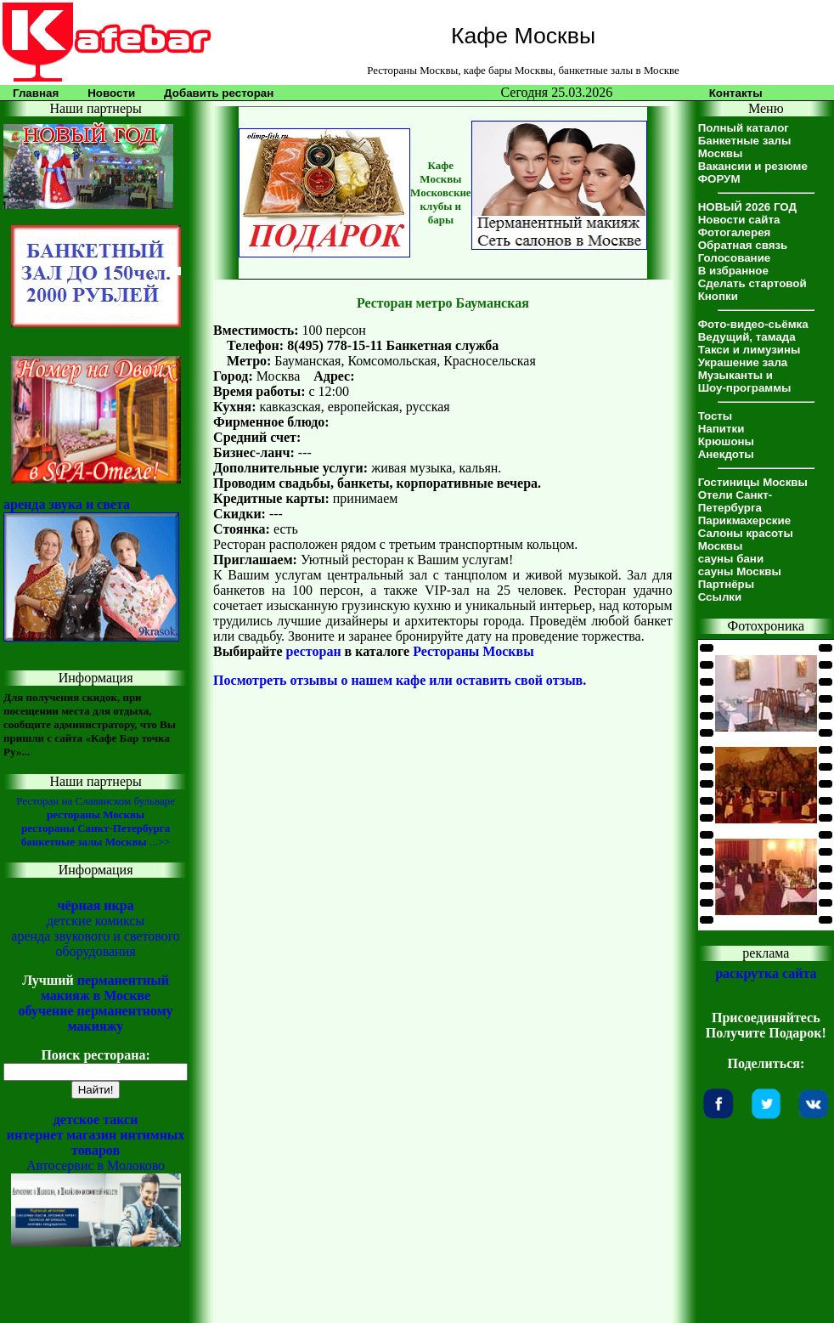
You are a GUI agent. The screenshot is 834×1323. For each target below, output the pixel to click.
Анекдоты (726, 454)
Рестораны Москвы (473, 651)
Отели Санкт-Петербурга (735, 501)
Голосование (734, 258)
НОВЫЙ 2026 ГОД (747, 207)
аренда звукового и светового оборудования (95, 943)
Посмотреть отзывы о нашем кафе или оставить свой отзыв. (399, 680)
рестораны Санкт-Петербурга (95, 828)
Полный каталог (743, 128)
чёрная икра (95, 905)
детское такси (96, 1119)
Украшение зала (743, 362)
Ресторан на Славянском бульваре (95, 800)
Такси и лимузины (749, 349)
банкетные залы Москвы (84, 841)
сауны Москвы (739, 571)
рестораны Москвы (95, 814)
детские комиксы (96, 920)
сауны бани (731, 558)
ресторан (313, 651)
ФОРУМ (719, 178)
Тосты (715, 416)
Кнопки (718, 296)
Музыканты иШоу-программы (745, 381)
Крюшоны (726, 441)
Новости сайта (739, 219)
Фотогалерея (734, 232)
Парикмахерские (744, 520)
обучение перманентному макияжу (96, 1018)
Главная (36, 93)
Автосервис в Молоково (95, 1165)
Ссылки (720, 597)
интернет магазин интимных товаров (96, 1142)
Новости (111, 93)
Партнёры (726, 584)
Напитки (721, 428)
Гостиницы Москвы (753, 482)
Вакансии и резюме (753, 166)
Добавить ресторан (218, 93)
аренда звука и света (66, 504)
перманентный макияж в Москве (105, 988)
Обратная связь (743, 245)
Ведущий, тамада (747, 337)
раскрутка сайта (765, 973)
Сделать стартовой (752, 283)
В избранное (733, 270)
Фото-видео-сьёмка (753, 324)
